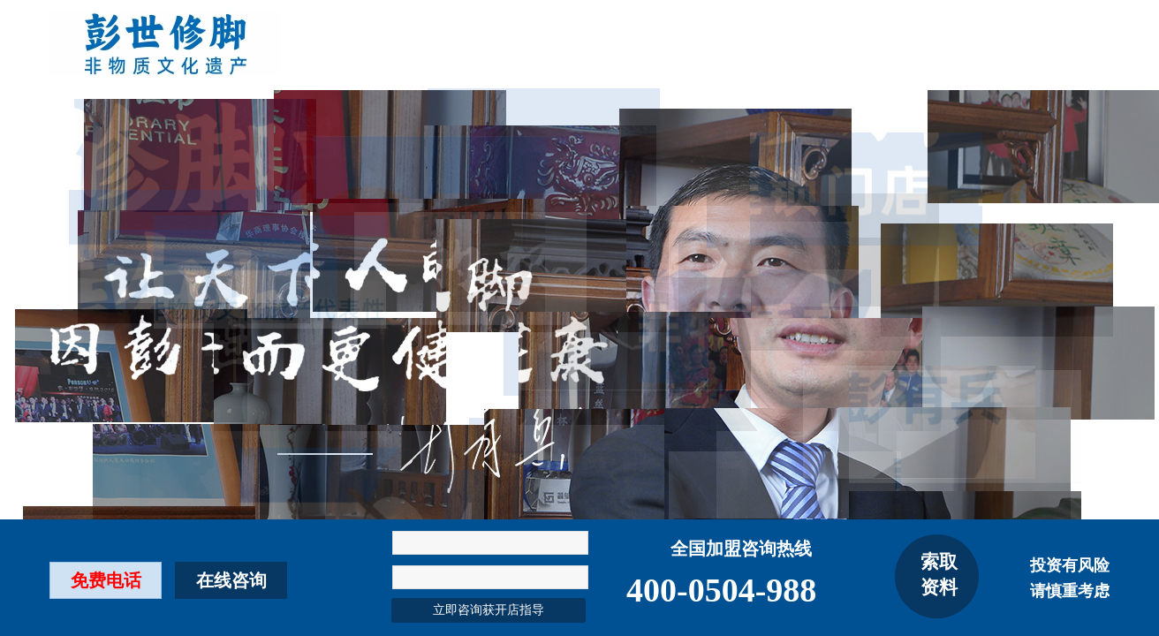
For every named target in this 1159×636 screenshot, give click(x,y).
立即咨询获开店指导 (488, 610)
